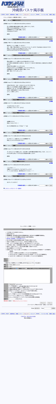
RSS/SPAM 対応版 (31, 319)
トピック (32, 14)
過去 (54, 14)
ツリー (21, 14)
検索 (50, 14)
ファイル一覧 (44, 14)
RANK (37, 14)
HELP (7, 14)
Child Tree (23, 319)
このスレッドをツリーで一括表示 (12, 188)
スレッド (26, 14)
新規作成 (12, 14)
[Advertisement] (15, 207)
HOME (3, 14)
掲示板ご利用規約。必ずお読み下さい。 (16, 238)
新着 (17, 14)
